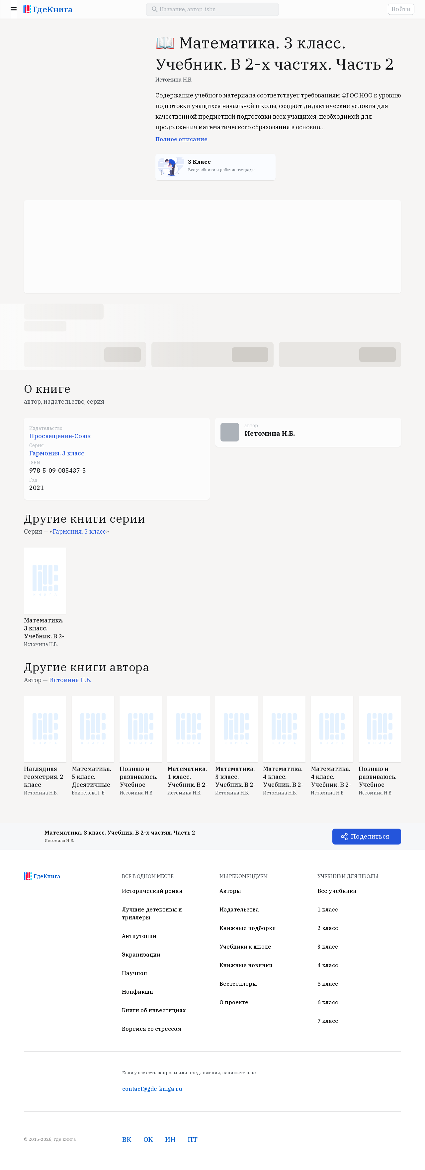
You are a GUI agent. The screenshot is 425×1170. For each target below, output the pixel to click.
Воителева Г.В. (89, 792)
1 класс (327, 909)
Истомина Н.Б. (173, 79)
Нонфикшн (137, 991)
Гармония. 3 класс (56, 453)
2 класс (327, 928)
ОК (148, 1139)
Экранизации (141, 954)
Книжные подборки (247, 928)
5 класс (327, 983)
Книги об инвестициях (154, 1010)
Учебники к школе (245, 946)
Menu (14, 9)
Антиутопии (139, 936)
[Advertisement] (212, 246)
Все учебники (337, 891)
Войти (401, 9)
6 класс (327, 1002)
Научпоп (134, 973)
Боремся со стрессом (151, 1028)
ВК (126, 1139)
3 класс (327, 946)
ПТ (193, 1139)
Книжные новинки (246, 965)
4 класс (327, 965)
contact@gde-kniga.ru (152, 1088)
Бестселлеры (238, 983)
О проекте (233, 1002)
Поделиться (370, 836)
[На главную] (27, 9)
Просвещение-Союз (60, 436)
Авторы (230, 891)
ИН (170, 1139)
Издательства (239, 909)
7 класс (327, 1021)
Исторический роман (152, 891)
